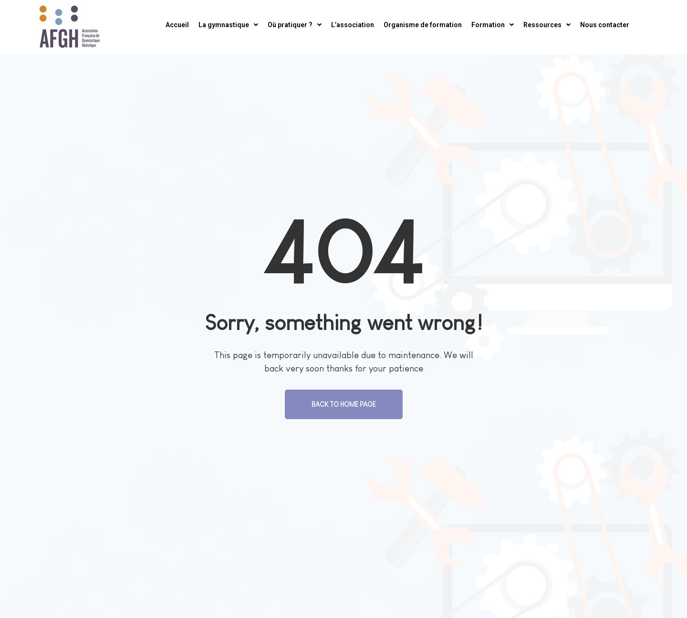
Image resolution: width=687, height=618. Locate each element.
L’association (352, 25)
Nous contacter (604, 25)
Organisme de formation (423, 25)
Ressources (547, 25)
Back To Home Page (344, 404)
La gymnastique (228, 25)
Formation (492, 25)
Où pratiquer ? (295, 25)
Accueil (177, 25)
